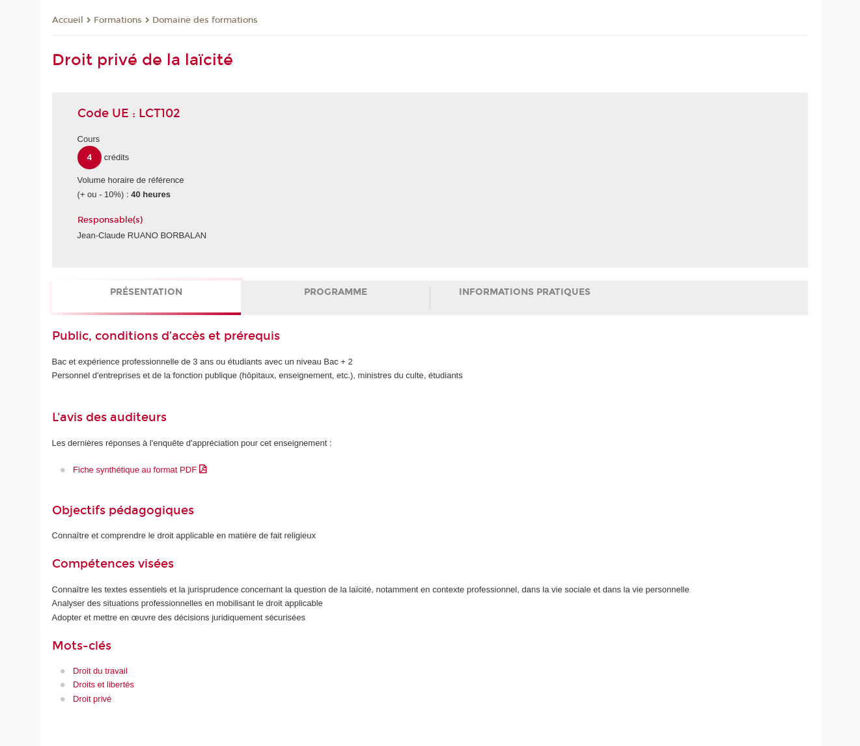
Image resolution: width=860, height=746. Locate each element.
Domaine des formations (205, 20)
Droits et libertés (103, 684)
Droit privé (92, 699)
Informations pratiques (524, 291)
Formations (118, 20)
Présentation (146, 291)
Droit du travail (100, 671)
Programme (335, 291)
